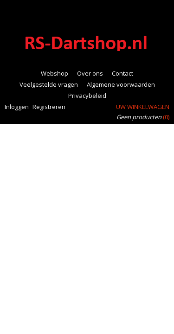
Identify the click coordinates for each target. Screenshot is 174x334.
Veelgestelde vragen (48, 84)
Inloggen (17, 107)
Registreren (48, 107)
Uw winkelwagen (142, 107)
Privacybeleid (87, 95)
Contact (122, 73)
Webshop (54, 73)
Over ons (90, 73)
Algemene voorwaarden (121, 84)
